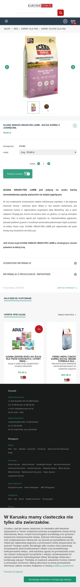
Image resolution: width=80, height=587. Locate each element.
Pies (16, 28)
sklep (7, 28)
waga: (6, 152)
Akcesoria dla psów (62, 464)
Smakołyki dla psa (44, 464)
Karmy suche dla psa (53, 28)
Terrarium (41, 449)
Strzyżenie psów (15, 487)
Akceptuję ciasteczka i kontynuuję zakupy (50, 579)
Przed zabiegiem (31, 487)
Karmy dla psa (29, 28)
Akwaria (22, 449)
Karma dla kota (28, 464)
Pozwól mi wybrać (13, 571)
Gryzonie (31, 449)
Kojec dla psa (49, 472)
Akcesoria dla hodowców (58, 449)
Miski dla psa (64, 468)
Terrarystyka (47, 499)
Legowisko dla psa (16, 475)
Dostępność (8, 146)
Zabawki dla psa (50, 468)
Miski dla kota (14, 472)
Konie (21, 499)
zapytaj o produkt (66, 288)
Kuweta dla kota (34, 468)
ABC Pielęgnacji (47, 487)
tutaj (23, 247)
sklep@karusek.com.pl (23, 408)
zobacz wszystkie (66, 315)
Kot (15, 449)
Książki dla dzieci (33, 499)
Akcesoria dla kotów (16, 468)
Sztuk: (33, 163)
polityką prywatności (63, 565)
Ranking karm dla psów (31, 472)
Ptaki (10, 452)
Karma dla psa (14, 464)
